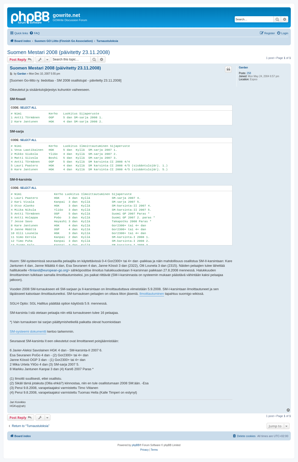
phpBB (136, 445)
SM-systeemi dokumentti (28, 331)
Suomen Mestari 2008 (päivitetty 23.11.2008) (58, 52)
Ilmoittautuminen (151, 294)
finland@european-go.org (49, 270)
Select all (28, 107)
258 (249, 73)
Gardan (243, 67)
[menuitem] (34, 33)
